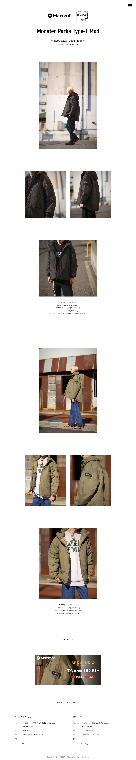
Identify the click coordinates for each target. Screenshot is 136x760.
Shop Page (26, 744)
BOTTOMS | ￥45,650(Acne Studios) (68, 608)
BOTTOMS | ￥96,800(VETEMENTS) (68, 308)
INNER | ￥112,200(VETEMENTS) (68, 305)
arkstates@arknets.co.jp (33, 734)
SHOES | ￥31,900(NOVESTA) (68, 311)
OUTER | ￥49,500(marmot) (68, 302)
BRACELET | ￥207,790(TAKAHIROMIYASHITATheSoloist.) (68, 313)
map (53, 723)
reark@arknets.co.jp (90, 734)
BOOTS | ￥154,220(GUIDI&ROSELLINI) (68, 610)
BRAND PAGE (68, 639)
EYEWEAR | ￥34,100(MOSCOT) (68, 613)
